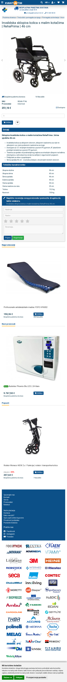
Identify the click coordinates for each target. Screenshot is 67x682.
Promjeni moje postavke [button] (36, 677)
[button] (53, 2)
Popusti (5, 403)
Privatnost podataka (11, 520)
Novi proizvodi (8, 324)
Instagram (9, 534)
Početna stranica (9, 17)
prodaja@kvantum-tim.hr (33, 13)
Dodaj (7, 122)
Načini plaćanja (9, 510)
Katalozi (7, 505)
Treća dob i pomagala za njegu (29, 17)
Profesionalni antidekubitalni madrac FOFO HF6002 (25, 307)
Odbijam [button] (19, 677)
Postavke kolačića (10, 523)
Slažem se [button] (8, 677)
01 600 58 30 (50, 13)
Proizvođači (8, 502)
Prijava (7, 238)
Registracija (18, 238)
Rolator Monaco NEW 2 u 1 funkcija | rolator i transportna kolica (31, 465)
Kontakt (7, 497)
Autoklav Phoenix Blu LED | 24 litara (24, 386)
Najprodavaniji (8, 245)
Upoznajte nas (9, 495)
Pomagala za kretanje (50, 17)
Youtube (8, 537)
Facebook (9, 531)
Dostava (7, 513)
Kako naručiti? (9, 515)
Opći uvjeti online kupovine (14, 518)
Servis (6, 500)
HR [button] (47, 2)
